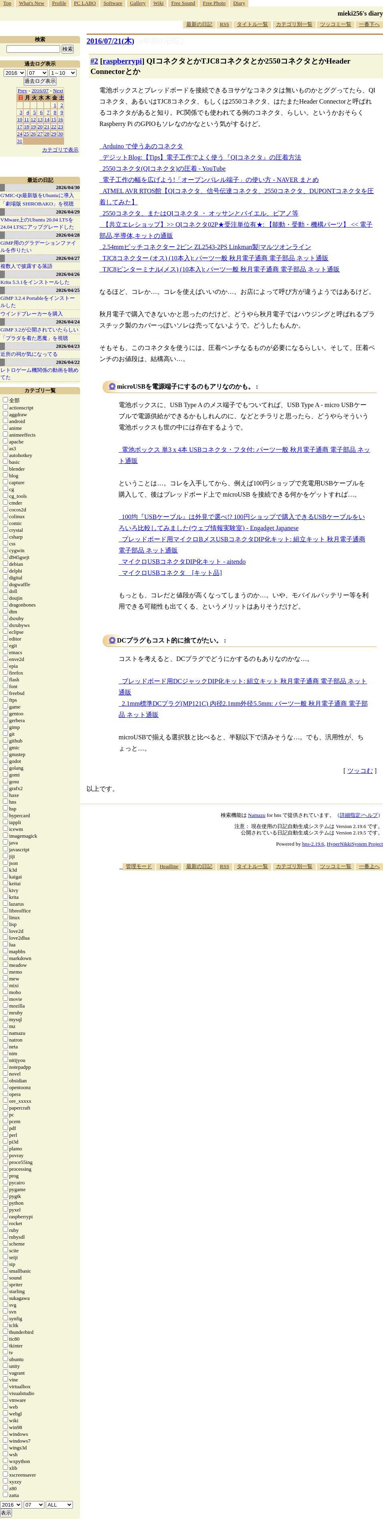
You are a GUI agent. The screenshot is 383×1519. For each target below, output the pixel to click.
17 (19, 127)
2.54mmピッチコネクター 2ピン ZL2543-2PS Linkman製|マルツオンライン (207, 247)
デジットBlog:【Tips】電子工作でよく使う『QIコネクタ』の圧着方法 (202, 157)
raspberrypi (122, 61)
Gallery (138, 3)
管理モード (139, 866)
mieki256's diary (360, 13)
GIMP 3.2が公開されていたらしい (39, 330)
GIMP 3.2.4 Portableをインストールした (37, 301)
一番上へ (369, 866)
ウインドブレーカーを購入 (31, 314)
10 (19, 119)
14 (47, 119)
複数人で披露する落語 (26, 266)
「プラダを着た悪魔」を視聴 (34, 338)
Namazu (256, 815)
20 (40, 127)
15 (53, 119)
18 (26, 127)
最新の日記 (199, 24)
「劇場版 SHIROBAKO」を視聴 (37, 204)
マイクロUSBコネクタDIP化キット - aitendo (184, 561)
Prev (22, 91)
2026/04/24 (68, 322)
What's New (31, 3)
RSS (224, 24)
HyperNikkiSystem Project (355, 844)
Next (58, 91)
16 (60, 119)
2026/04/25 (68, 290)
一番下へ (369, 24)
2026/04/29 (68, 212)
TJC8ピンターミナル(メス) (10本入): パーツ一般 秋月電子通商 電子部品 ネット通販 (221, 269)
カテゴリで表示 (60, 150)
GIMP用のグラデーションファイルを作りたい (38, 246)
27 (40, 134)
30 (60, 134)
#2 (94, 61)
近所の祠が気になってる (29, 354)
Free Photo (214, 3)
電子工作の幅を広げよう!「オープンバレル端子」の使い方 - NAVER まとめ (211, 179)
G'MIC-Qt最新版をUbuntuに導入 (37, 195)
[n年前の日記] (159, 41)
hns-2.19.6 (313, 844)
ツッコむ (360, 770)
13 (40, 119)
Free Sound (183, 3)
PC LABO (85, 3)
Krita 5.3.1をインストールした (35, 282)
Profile (59, 3)
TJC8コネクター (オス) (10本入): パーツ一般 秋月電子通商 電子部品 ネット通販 (216, 258)
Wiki (158, 3)
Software (112, 3)
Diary (239, 3)
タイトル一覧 (252, 24)
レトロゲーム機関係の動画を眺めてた (39, 373)
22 (53, 127)
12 (33, 119)
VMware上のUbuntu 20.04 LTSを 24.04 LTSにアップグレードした (37, 223)
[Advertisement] (258, 933)
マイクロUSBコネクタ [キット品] (172, 572)
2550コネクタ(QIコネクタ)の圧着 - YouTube (164, 168)
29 (53, 134)
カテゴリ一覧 (40, 390)
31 (19, 141)
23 (60, 127)
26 (33, 134)
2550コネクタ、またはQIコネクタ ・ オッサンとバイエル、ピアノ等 (200, 213)
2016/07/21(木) (110, 41)
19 (33, 127)
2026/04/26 (68, 274)
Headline (168, 866)
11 (26, 119)
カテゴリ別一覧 (294, 24)
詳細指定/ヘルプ (359, 815)
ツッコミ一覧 (335, 24)
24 (19, 134)
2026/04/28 (68, 235)
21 (47, 127)
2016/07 (40, 91)
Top (7, 3)
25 (26, 134)
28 (47, 134)
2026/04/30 (68, 187)
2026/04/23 (68, 346)
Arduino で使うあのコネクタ (143, 146)
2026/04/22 (68, 362)
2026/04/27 (68, 258)
